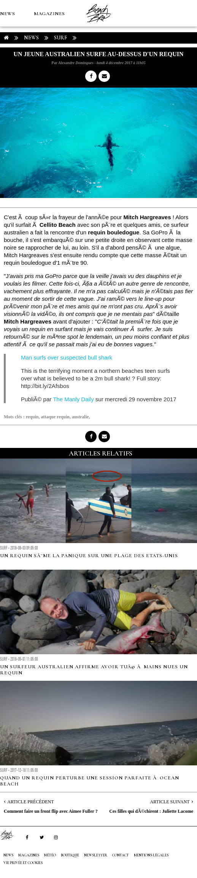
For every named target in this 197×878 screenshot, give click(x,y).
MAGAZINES (49, 14)
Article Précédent (30, 801)
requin (32, 416)
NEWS (7, 14)
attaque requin (55, 416)
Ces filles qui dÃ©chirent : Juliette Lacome (151, 811)
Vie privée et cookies (23, 863)
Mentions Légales (151, 855)
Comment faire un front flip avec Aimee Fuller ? (51, 811)
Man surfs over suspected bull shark (66, 357)
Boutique (42, 67)
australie (80, 416)
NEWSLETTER (95, 855)
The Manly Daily (73, 399)
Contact (120, 855)
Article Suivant (170, 801)
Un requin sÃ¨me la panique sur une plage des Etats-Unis (89, 556)
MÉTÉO (9, 67)
